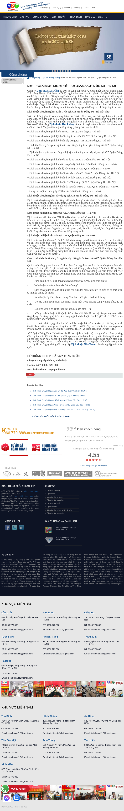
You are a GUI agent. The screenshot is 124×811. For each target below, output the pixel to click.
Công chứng (40, 17)
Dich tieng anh (12, 7)
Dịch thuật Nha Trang (83, 344)
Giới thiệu (44, 8)
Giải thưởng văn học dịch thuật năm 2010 (66, 538)
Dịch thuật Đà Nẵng (47, 90)
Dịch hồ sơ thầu (53, 490)
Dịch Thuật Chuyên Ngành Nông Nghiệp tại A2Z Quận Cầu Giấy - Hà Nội (61, 405)
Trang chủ (10, 17)
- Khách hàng (117, 446)
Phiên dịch (75, 17)
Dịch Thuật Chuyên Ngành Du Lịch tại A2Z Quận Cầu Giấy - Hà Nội (59, 395)
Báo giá (90, 17)
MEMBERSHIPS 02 (17, 473)
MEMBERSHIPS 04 (38, 473)
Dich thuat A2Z (7, 807)
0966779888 (18, 788)
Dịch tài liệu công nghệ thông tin (59, 510)
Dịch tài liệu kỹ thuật (55, 497)
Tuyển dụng (56, 8)
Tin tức (86, 8)
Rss (93, 8)
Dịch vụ (24, 17)
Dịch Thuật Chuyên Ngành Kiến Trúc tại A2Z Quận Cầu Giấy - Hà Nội (60, 400)
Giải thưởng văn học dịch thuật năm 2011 (66, 528)
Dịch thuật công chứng (12, 81)
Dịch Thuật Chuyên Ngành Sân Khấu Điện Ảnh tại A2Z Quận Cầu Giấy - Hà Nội (64, 409)
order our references (47, 447)
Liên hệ (67, 8)
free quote (16, 447)
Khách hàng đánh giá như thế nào (94, 466)
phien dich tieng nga (24, 496)
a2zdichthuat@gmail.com (39, 433)
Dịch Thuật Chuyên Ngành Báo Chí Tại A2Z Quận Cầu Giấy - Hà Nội (60, 391)
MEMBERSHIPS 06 (78, 473)
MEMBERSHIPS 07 (106, 473)
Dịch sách (51, 494)
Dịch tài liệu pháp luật (55, 500)
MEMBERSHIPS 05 (54, 473)
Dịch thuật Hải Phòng (61, 124)
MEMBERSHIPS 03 (26, 473)
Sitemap (77, 8)
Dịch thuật (59, 17)
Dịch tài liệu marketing (56, 513)
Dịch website (52, 507)
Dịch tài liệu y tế (53, 503)
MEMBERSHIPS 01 (6, 473)
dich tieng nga (30, 491)
